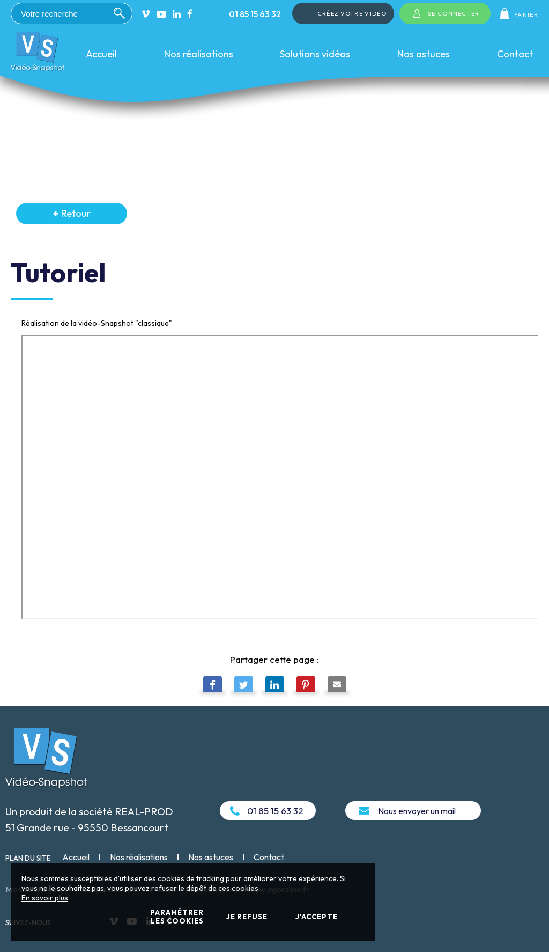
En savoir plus (44, 898)
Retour (72, 213)
